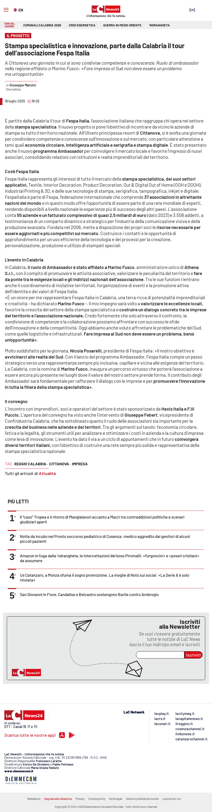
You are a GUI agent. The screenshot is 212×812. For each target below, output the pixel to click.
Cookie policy (96, 798)
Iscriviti (193, 655)
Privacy (80, 798)
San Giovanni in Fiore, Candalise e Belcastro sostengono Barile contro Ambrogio (89, 594)
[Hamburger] (6, 10)
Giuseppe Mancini (22, 85)
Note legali (115, 798)
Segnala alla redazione (58, 798)
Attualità (47, 473)
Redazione (33, 798)
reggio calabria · (31, 463)
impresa (80, 463)
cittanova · (60, 463)
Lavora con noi (171, 798)
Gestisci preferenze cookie (142, 798)
